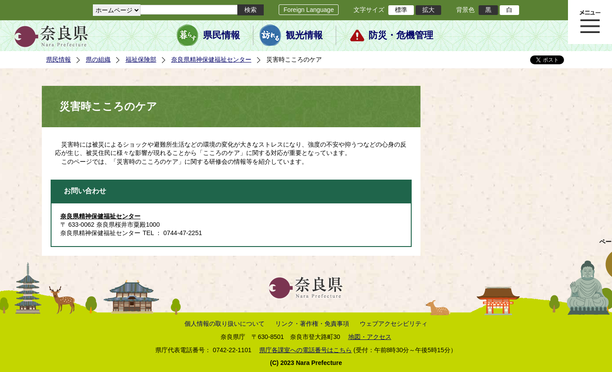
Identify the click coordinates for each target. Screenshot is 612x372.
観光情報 (304, 35)
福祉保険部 (140, 59)
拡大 (428, 9)
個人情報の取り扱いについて (224, 323)
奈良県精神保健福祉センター (211, 59)
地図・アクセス (369, 336)
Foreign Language (309, 9)
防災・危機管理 (401, 35)
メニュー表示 (590, 22)
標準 (401, 9)
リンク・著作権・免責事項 (312, 323)
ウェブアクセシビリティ (394, 323)
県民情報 (221, 35)
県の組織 (98, 59)
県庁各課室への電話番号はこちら (305, 350)
